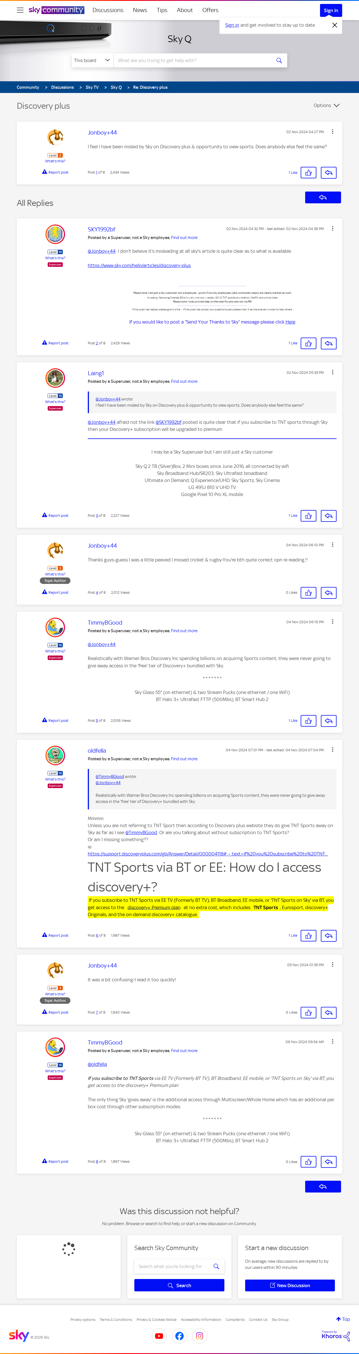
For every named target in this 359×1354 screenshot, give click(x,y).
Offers (210, 10)
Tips (162, 10)
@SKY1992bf (168, 422)
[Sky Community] (56, 10)
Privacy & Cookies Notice (156, 1319)
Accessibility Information (201, 1319)
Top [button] (346, 1319)
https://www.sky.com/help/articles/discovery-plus (139, 265)
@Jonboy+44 (102, 251)
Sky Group (280, 1319)
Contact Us (258, 1319)
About (185, 10)
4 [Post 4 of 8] (97, 592)
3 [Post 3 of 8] (97, 515)
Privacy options (82, 1319)
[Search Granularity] (93, 60)
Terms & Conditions (116, 1319)
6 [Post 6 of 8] (97, 935)
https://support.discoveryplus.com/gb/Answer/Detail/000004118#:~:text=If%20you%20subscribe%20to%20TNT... (208, 854)
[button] (333, 131)
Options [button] (322, 105)
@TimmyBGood (110, 776)
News (140, 10)
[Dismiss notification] (334, 25)
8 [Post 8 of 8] (97, 1161)
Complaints (235, 1319)
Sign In (331, 10)
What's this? (55, 161)
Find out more (184, 237)
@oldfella (97, 1064)
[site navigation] (20, 10)
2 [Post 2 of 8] (97, 343)
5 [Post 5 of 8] (97, 720)
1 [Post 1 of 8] (96, 172)
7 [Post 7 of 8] (97, 1012)
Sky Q (180, 38)
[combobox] (192, 60)
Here (290, 322)
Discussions (108, 10)
